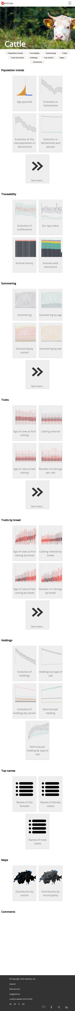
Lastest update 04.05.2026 (20, 999)
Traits (64, 53)
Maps (62, 57)
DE (10, 1004)
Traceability (34, 53)
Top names (48, 57)
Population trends (15, 53)
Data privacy (14, 989)
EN (23, 1004)
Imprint (12, 984)
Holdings (34, 57)
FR (15, 1004)
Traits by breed (17, 57)
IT (19, 1004)
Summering (51, 53)
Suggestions (14, 994)
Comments (37, 62)
